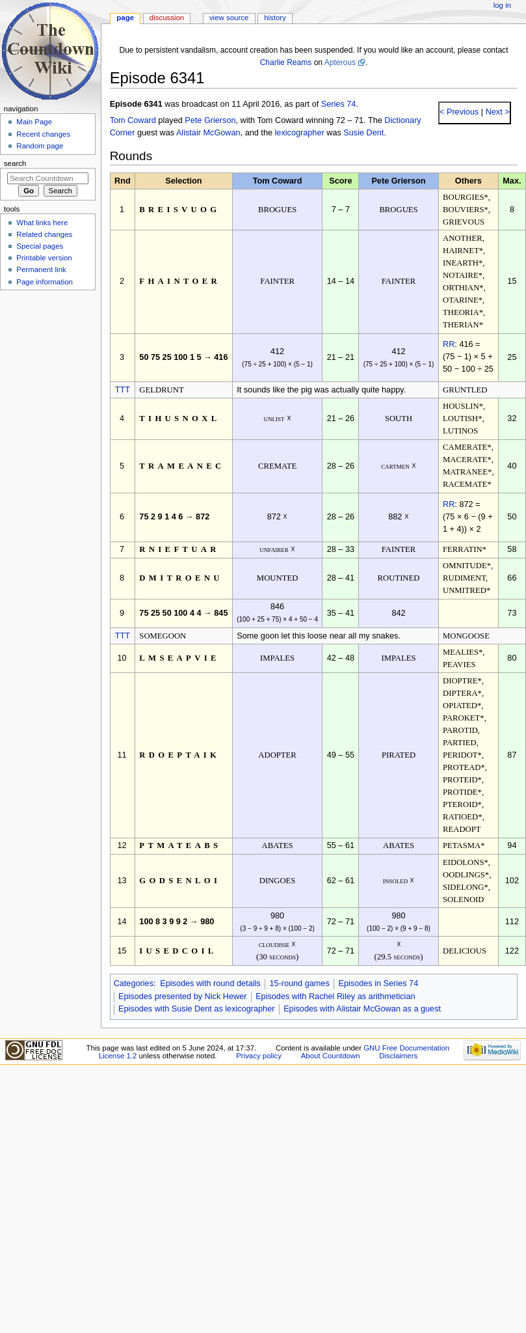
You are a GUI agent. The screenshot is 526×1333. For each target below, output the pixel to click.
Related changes (44, 234)
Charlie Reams (286, 62)
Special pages (39, 246)
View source (228, 17)
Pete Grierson (210, 120)
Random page (39, 146)
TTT (122, 389)
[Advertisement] (47, 392)
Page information (44, 282)
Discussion (167, 17)
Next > (496, 112)
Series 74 (338, 104)
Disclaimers (398, 1056)
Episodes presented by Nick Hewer (182, 996)
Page (125, 17)
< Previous (459, 112)
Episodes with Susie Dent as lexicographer (196, 1008)
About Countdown (330, 1056)
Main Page (34, 122)
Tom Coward (133, 120)
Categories (133, 983)
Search (15, 163)
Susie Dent (363, 132)
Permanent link (41, 269)
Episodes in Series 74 (378, 983)
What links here (42, 223)
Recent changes (43, 134)
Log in (502, 5)
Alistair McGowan (208, 132)
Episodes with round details (210, 983)
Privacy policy (259, 1056)
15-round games (299, 983)
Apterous (340, 62)
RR (448, 344)
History (275, 17)
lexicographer (299, 132)
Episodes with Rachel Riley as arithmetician (335, 996)
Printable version (44, 258)
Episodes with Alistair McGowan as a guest (362, 1008)
